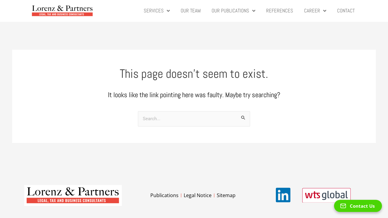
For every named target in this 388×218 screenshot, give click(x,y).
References (279, 11)
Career (315, 11)
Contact (346, 11)
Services (157, 11)
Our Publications (233, 11)
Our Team (191, 11)
